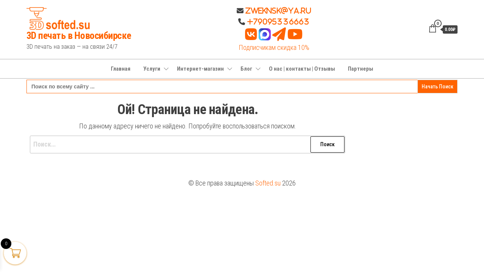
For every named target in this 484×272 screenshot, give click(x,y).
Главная (120, 68)
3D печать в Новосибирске (78, 35)
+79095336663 (278, 21)
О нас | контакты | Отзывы (302, 68)
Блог (246, 68)
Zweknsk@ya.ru (277, 10)
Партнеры (360, 68)
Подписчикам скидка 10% (274, 47)
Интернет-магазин (200, 68)
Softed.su (268, 183)
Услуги (151, 68)
